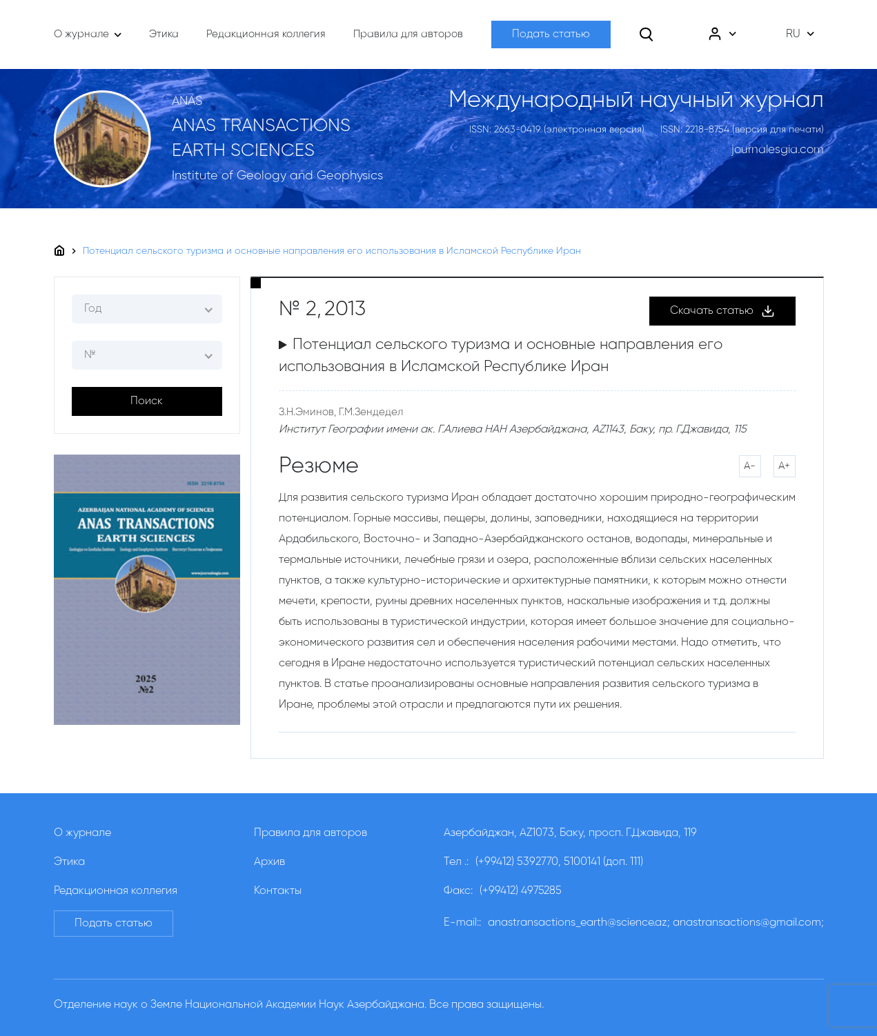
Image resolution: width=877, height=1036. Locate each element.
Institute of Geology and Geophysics (277, 176)
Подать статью (551, 34)
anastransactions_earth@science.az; (579, 922)
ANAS (187, 101)
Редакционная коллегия (115, 891)
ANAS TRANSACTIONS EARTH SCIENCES (261, 138)
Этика (69, 862)
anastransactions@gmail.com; (748, 922)
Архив (269, 862)
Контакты (278, 891)
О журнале (82, 833)
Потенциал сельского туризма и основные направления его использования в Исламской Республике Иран (332, 251)
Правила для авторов (310, 833)
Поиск (146, 401)
